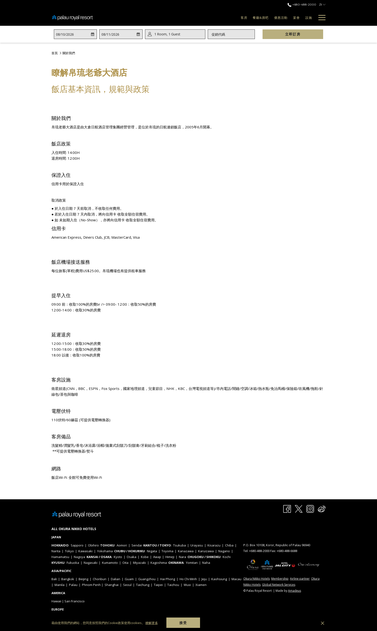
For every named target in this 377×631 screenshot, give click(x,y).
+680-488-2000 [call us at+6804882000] (302, 4)
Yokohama (105, 551)
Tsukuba (179, 545)
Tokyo (69, 551)
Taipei (158, 585)
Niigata (152, 551)
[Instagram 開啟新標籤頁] (310, 508)
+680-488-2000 (259, 551)
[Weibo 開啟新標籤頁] (322, 508)
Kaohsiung (219, 579)
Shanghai (112, 585)
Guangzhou (147, 579)
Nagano (224, 551)
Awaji (157, 557)
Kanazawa (186, 551)
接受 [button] (183, 622)
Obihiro (93, 545)
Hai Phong (167, 579)
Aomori (122, 545)
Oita (125, 562)
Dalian (115, 579)
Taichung (142, 585)
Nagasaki (90, 562)
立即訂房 (304, 34)
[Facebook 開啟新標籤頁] (287, 508)
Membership (280, 579)
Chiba (229, 545)
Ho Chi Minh (188, 579)
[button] (75, 34)
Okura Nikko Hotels (256, 579)
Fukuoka (73, 562)
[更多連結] (320, 17)
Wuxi (187, 585)
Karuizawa (206, 551)
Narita (55, 551)
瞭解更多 (151, 623)
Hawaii (56, 601)
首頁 (54, 53)
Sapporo (77, 545)
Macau (236, 579)
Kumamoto (110, 562)
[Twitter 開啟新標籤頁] (298, 508)
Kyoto (118, 557)
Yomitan (192, 562)
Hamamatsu (60, 557)
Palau (73, 585)
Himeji (169, 557)
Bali (54, 579)
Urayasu (196, 545)
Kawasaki (85, 551)
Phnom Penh (91, 585)
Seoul (127, 585)
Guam (129, 579)
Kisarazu (213, 545)
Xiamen (201, 585)
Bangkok (67, 579)
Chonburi (99, 579)
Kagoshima (159, 562)
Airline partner (300, 579)
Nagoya (79, 557)
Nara (182, 557)
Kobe (145, 557)
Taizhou (173, 585)
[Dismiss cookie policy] (323, 623)
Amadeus (294, 591)
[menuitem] (232, 17)
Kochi (227, 557)
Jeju (204, 579)
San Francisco (74, 601)
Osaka (131, 557)
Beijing (83, 579)
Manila (59, 585)
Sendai (137, 545)
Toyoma (167, 551)
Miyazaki (139, 562)
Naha (206, 562)
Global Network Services (278, 585)
